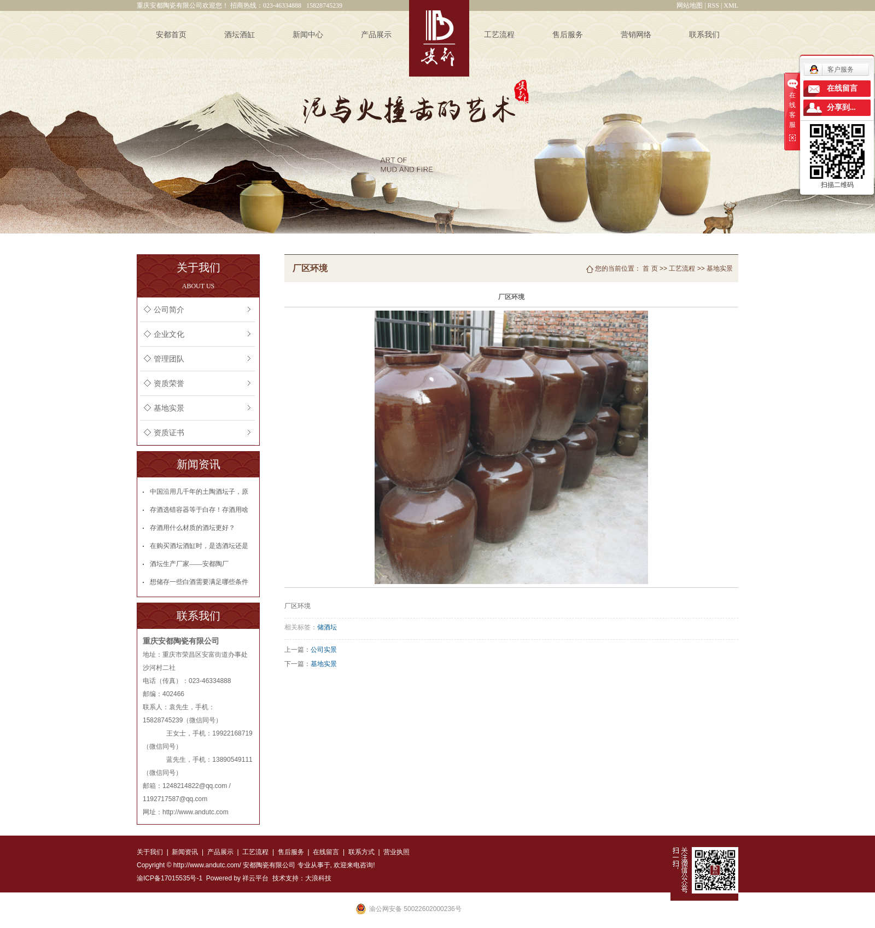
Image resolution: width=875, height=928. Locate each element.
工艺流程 (499, 35)
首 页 (650, 268)
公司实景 (324, 649)
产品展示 (376, 35)
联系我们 (704, 35)
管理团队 (169, 359)
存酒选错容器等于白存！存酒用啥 (199, 509)
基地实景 (169, 408)
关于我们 (150, 852)
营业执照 (396, 852)
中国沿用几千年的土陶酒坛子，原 (199, 491)
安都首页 (171, 35)
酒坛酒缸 (239, 35)
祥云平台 (255, 878)
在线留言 (326, 852)
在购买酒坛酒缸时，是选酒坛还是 (199, 546)
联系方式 (360, 852)
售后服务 (567, 35)
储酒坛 (327, 627)
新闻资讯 (185, 852)
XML (731, 5)
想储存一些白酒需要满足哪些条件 (199, 582)
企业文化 (169, 334)
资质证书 (169, 433)
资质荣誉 (169, 384)
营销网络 (636, 35)
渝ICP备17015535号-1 (169, 878)
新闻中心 (308, 35)
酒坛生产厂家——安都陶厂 (189, 564)
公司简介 (169, 310)
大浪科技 (318, 878)
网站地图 (689, 5)
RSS (713, 5)
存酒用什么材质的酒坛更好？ (192, 528)
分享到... (841, 107)
